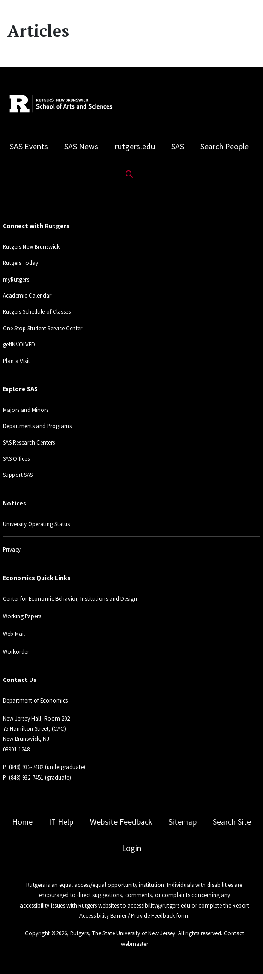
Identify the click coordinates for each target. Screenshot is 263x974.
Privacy (12, 549)
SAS (177, 146)
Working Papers (22, 616)
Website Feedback (121, 822)
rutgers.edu (135, 146)
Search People (224, 146)
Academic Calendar (27, 295)
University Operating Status (36, 524)
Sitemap (182, 822)
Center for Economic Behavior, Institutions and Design (70, 598)
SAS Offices (16, 458)
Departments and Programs (37, 425)
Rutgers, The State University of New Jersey (122, 933)
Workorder (16, 651)
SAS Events (29, 146)
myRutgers (16, 279)
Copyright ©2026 (46, 933)
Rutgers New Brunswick (31, 246)
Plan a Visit (16, 360)
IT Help (61, 822)
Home (22, 822)
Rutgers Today (20, 262)
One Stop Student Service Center (42, 328)
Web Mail (14, 633)
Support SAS (18, 474)
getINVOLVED (19, 344)
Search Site (232, 822)
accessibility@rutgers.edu (158, 905)
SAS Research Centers (29, 442)
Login (131, 848)
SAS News (81, 146)
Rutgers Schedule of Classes (37, 311)
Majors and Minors (25, 409)
